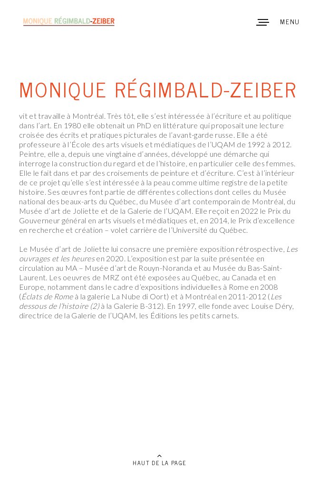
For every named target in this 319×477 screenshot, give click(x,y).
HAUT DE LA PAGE (159, 462)
